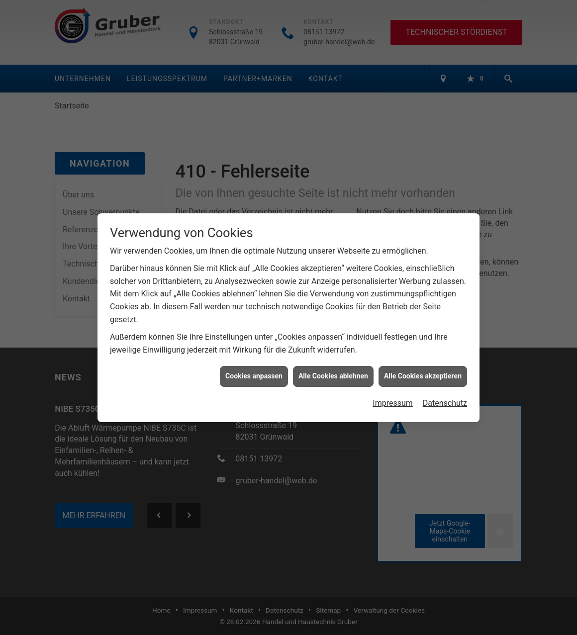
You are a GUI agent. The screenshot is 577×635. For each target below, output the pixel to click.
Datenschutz (445, 397)
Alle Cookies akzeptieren (423, 371)
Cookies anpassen (254, 371)
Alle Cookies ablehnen (333, 371)
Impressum (393, 397)
